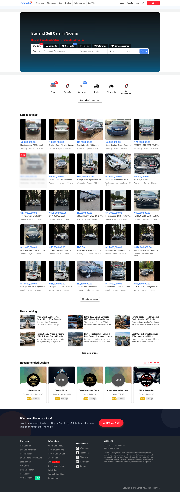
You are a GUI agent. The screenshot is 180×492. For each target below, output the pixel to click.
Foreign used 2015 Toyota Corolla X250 (33, 287)
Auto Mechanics (30, 477)
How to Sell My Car (56, 454)
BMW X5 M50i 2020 (57, 216)
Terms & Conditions (57, 474)
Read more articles (90, 353)
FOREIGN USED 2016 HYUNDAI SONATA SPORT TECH (147, 216)
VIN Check (24, 466)
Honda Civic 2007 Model (87, 287)
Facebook (82, 452)
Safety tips (53, 470)
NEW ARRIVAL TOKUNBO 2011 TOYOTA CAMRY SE (33, 250)
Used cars (40, 3)
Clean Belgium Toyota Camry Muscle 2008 (118, 145)
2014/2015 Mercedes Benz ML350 (118, 179)
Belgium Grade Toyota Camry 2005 (62, 145)
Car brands (53, 458)
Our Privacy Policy (56, 466)
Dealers (68, 3)
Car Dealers (25, 474)
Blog (60, 3)
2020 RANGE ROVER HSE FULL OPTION (90, 250)
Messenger (51, 3)
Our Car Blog (25, 446)
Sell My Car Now (111, 423)
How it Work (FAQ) (56, 450)
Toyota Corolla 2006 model (88, 145)
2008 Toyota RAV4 (141, 179)
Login (122, 3)
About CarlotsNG (55, 446)
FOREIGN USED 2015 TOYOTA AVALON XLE (147, 145)
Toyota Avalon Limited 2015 (32, 216)
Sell (153, 3)
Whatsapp (82, 448)
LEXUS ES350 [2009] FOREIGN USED (147, 287)
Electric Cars (25, 462)
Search (144, 51)
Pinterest (82, 457)
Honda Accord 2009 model (31, 145)
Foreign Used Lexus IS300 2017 (118, 250)
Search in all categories (90, 100)
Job (54, 462)
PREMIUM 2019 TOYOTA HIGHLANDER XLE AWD (33, 179)
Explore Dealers (151, 363)
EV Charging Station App (31, 458)
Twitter (81, 466)
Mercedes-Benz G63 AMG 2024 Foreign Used (147, 250)
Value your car (79, 3)
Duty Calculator (27, 470)
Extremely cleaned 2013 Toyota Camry (118, 287)
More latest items (90, 299)
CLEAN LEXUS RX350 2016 (60, 250)
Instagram (82, 461)
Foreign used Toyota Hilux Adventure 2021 (90, 179)
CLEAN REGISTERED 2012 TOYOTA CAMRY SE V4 (90, 216)
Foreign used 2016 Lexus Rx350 (62, 287)
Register (130, 3)
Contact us (53, 478)
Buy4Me (91, 3)
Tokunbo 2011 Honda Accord (61, 179)
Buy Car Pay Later (28, 450)
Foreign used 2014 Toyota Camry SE (118, 216)
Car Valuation (26, 454)
